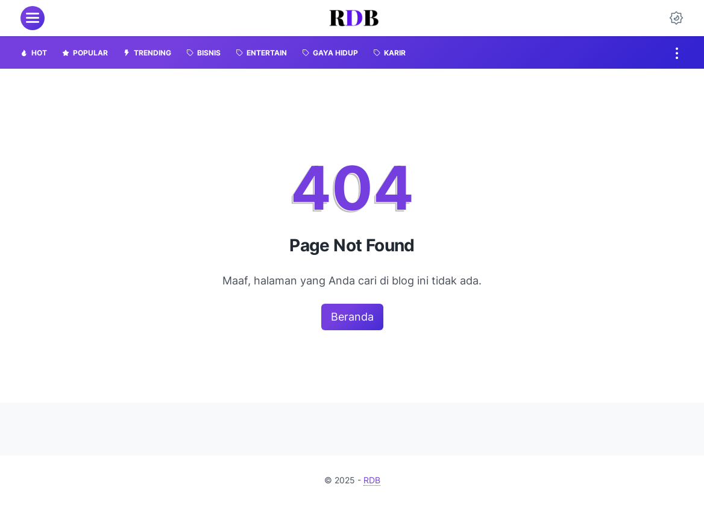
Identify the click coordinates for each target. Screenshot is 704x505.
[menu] (32, 18)
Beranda (352, 316)
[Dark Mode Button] (676, 18)
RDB (371, 480)
